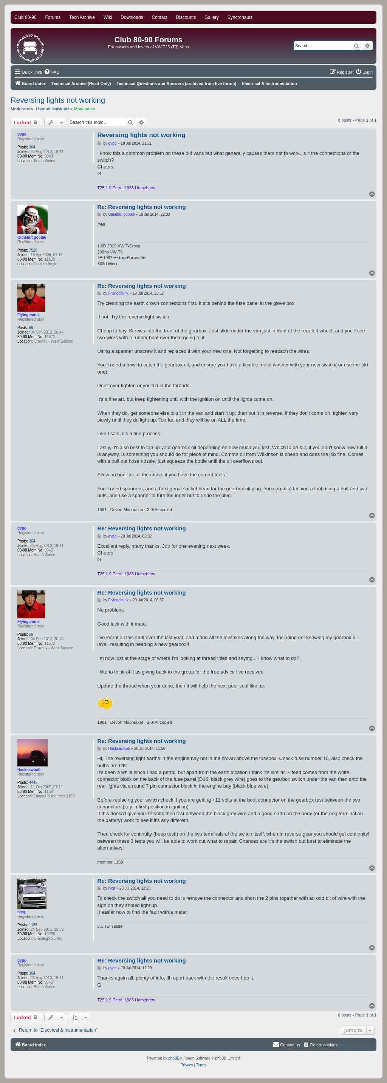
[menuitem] (52, 72)
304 (32, 147)
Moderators (84, 109)
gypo (21, 134)
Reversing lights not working (58, 100)
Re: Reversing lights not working (142, 207)
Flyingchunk (28, 315)
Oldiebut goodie (31, 237)
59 (31, 328)
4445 (33, 782)
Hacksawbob (28, 770)
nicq (21, 912)
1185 (33, 925)
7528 (33, 250)
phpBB (174, 1058)
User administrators (54, 109)
